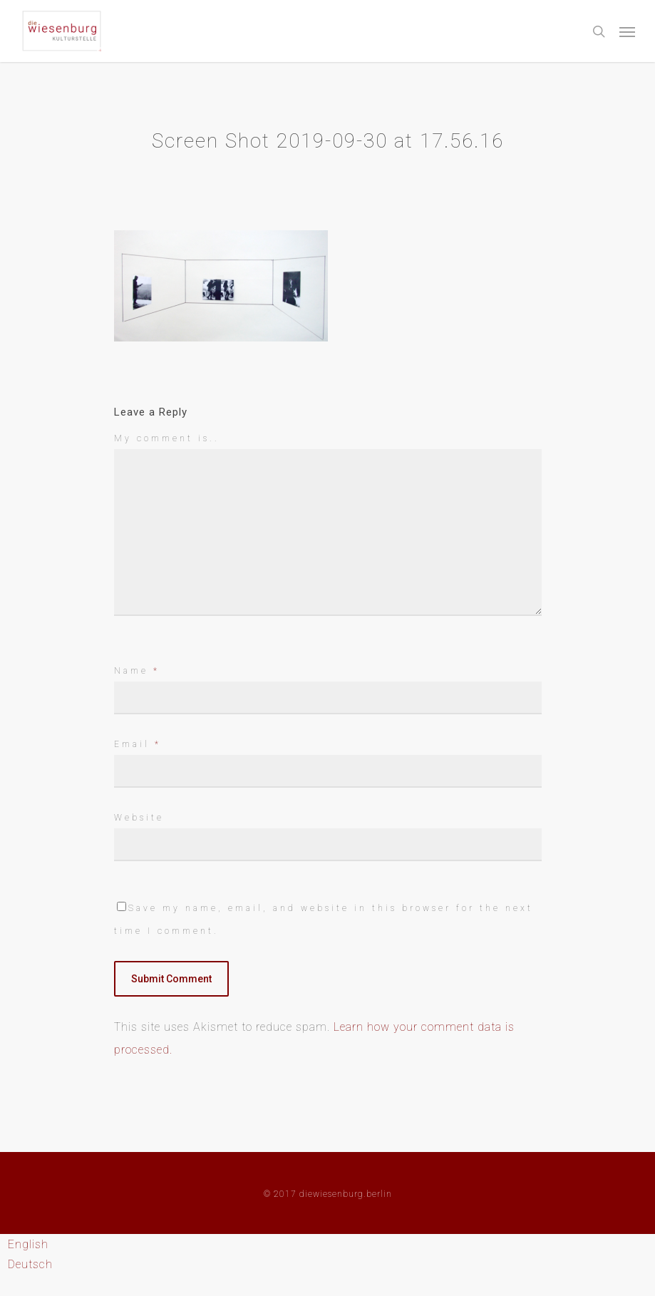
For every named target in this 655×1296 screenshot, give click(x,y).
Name (137, 671)
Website (139, 818)
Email (137, 744)
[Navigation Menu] (627, 31)
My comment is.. (167, 438)
